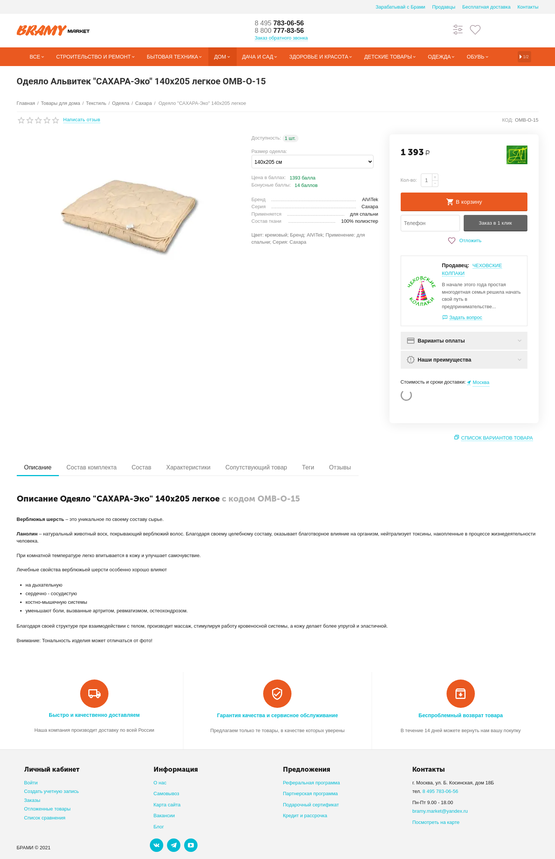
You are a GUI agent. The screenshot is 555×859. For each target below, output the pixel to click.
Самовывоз (166, 793)
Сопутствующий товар (256, 467)
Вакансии (164, 815)
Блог (159, 827)
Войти (31, 782)
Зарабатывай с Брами (400, 7)
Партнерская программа (310, 793)
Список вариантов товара (497, 438)
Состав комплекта (91, 467)
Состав (141, 467)
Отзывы (340, 467)
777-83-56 (279, 30)
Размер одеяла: (269, 151)
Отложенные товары (47, 809)
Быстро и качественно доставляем (94, 715)
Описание (38, 467)
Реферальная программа (311, 782)
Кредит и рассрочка (305, 815)
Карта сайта (167, 805)
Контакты (527, 7)
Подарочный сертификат (311, 805)
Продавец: (455, 265)
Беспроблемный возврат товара (461, 715)
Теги (308, 467)
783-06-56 (279, 23)
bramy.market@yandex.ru (440, 811)
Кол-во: (409, 180)
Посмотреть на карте (436, 822)
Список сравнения (45, 818)
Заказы (32, 800)
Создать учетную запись (51, 791)
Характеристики (188, 467)
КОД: (507, 120)
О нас (160, 782)
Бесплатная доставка (486, 7)
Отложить (463, 240)
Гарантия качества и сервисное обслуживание (277, 715)
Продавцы (443, 7)
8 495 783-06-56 (440, 791)
